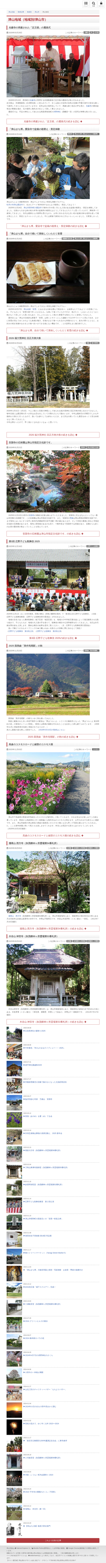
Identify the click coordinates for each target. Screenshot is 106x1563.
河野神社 (57, 112)
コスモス (96, 749)
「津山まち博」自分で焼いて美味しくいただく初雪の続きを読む (53, 330)
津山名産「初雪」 (31, 309)
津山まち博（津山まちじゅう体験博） (87, 134)
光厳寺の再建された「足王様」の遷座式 (30, 27)
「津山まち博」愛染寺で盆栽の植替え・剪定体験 (34, 129)
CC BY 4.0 (78, 1555)
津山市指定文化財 (93, 447)
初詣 (88, 343)
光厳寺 (86, 32)
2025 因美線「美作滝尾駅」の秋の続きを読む (53, 737)
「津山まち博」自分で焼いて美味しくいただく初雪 (35, 233)
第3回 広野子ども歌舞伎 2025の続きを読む (53, 638)
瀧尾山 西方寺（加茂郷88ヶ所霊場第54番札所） (34, 843)
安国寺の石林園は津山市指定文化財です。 (31, 442)
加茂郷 (69, 848)
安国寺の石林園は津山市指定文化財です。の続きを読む (53, 533)
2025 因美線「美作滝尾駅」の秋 (25, 646)
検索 (93, 4)
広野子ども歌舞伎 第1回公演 (20, 631)
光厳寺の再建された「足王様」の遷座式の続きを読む (53, 121)
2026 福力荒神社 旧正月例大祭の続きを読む (53, 435)
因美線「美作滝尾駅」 (91, 650)
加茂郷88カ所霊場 (79, 848)
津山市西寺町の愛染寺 (33, 208)
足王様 (96, 32)
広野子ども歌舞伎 (93, 546)
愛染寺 (70, 134)
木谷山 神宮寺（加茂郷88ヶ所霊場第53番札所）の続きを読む (53, 1022)
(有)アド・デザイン (41, 1560)
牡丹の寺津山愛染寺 (15, 205)
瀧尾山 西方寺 (14, 916)
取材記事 (21, 12)
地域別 (29, 12)
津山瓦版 (7, 4)
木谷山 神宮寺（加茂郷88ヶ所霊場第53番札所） (34, 936)
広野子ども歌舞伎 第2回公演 (48, 631)
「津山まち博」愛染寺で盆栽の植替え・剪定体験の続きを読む (53, 226)
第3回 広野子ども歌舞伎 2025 (24, 541)
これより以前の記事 (53, 1540)
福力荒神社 (95, 343)
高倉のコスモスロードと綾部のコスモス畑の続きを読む (53, 835)
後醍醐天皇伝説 (67, 238)
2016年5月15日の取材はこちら (51, 730)
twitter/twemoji (35, 1555)
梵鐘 (71, 518)
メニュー (86, 4)
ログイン (101, 4)
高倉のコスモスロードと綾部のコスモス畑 (31, 744)
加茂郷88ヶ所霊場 (93, 848)
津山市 (37, 12)
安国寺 (83, 447)
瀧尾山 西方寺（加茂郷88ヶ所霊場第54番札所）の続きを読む (53, 928)
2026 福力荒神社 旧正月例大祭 (25, 338)
